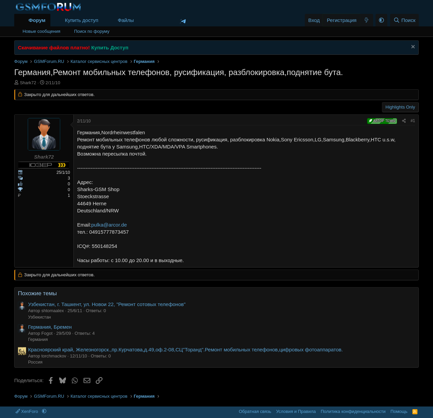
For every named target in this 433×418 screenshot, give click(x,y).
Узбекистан (39, 317)
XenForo (27, 411)
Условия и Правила (296, 411)
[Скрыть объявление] (412, 47)
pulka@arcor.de (109, 225)
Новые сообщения (42, 31)
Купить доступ (81, 20)
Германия (38, 339)
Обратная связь (255, 411)
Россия (35, 362)
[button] (139, 20)
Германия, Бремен (50, 327)
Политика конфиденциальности (353, 411)
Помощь (398, 411)
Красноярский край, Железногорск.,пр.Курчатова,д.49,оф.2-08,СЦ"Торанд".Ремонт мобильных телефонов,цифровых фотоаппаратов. (185, 349)
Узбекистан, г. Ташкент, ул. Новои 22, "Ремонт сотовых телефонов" (107, 304)
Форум (36, 20)
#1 (413, 120)
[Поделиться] (404, 121)
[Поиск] (404, 20)
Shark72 (28, 82)
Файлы (126, 20)
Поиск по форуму (91, 31)
